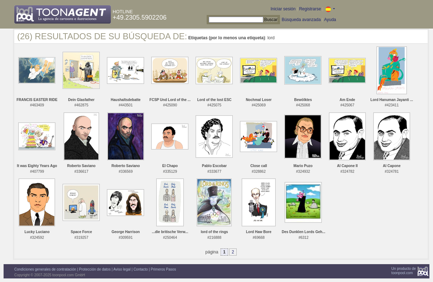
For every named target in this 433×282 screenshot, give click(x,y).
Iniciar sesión (283, 8)
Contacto (140, 269)
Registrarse (310, 8)
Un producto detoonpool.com (404, 271)
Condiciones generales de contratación (45, 269)
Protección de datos (94, 269)
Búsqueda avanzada (301, 19)
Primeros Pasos (163, 269)
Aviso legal (122, 269)
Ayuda (330, 19)
